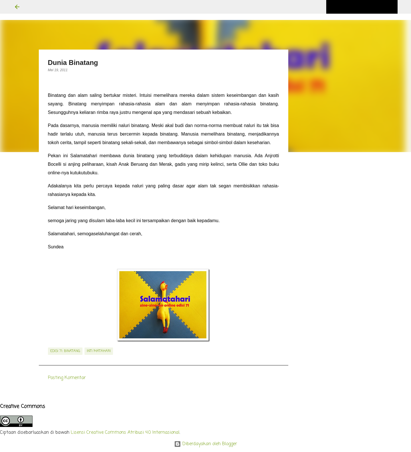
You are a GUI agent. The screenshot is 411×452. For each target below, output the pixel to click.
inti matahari (99, 351)
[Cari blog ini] (368, 7)
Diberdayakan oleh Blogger (205, 444)
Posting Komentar (67, 378)
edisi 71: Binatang (65, 351)
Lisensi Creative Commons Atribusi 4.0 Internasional (125, 432)
